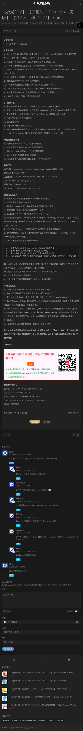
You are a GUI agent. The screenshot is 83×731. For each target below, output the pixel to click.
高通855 (14, 720)
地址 (4, 638)
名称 (4, 617)
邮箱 (4, 628)
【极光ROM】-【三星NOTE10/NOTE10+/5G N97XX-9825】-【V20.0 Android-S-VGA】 (43, 705)
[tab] (14, 659)
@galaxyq (20, 555)
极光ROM (6, 720)
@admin (19, 489)
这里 (36, 129)
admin (7, 23)
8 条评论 (49, 23)
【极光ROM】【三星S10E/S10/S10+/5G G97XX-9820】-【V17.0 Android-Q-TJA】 (41, 680)
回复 (11, 463)
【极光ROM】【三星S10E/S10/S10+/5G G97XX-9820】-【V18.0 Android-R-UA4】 (41, 672)
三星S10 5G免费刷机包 (28, 720)
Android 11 (42, 720)
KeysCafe (60, 720)
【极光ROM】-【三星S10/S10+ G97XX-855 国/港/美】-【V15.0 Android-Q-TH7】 (41, 697)
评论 (4, 589)
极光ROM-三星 (74, 23)
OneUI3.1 (51, 720)
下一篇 (76, 435)
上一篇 (7, 435)
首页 (7, 31)
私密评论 (71, 611)
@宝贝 (18, 474)
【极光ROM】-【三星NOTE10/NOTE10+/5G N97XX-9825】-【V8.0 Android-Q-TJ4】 (42, 689)
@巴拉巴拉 (20, 505)
